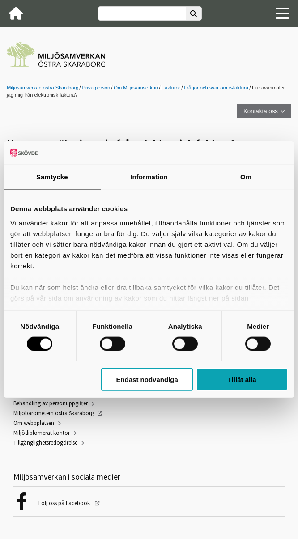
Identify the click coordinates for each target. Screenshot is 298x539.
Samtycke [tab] (52, 177)
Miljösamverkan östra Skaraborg (42, 87)
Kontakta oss (260, 111)
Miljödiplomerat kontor (41, 433)
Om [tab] (245, 177)
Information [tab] (149, 177)
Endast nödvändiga (147, 379)
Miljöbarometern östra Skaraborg (53, 413)
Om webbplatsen (33, 423)
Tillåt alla (242, 379)
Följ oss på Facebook (64, 503)
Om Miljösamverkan (136, 87)
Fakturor (171, 87)
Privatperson (96, 87)
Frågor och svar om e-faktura (216, 87)
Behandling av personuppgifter (50, 403)
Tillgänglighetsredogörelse (45, 442)
